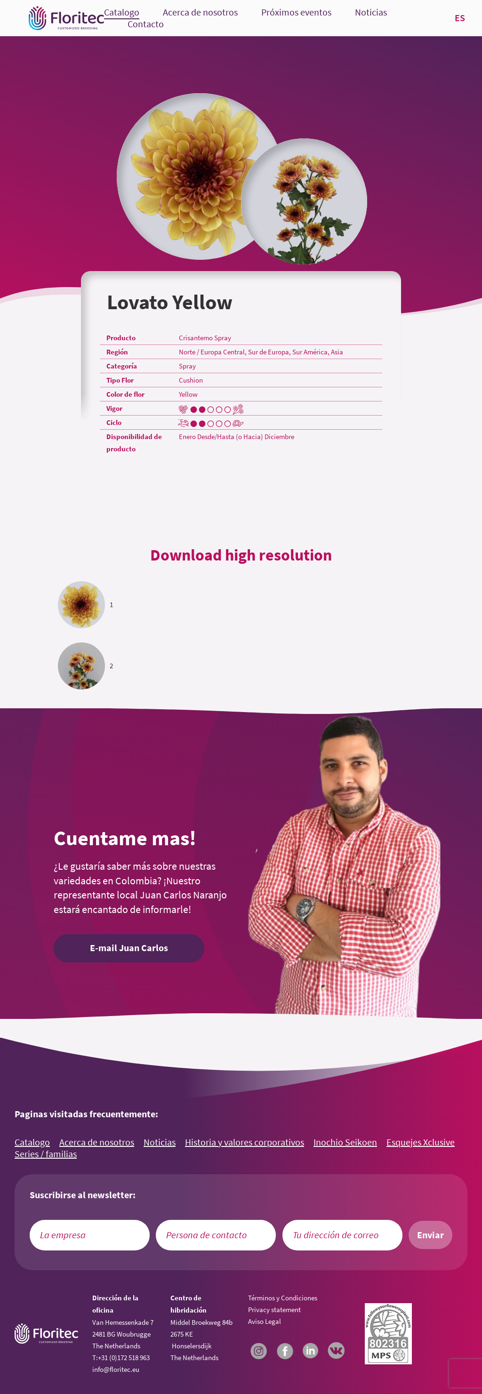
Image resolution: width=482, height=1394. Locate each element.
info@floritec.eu (115, 1369)
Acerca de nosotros (200, 12)
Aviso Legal (264, 1321)
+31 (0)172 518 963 (124, 1357)
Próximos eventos (296, 12)
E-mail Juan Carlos (129, 948)
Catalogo (121, 12)
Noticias (371, 12)
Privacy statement (274, 1309)
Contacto (146, 24)
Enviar (430, 1235)
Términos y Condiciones (282, 1297)
